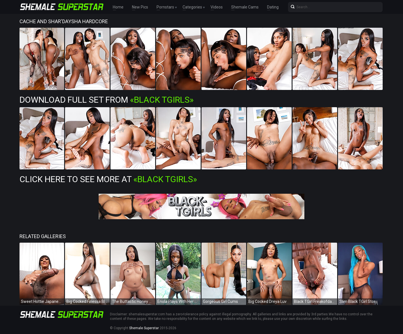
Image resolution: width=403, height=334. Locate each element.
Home (118, 7)
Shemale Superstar (144, 328)
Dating (273, 7)
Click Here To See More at (108, 179)
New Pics (140, 7)
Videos (217, 7)
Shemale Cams (245, 7)
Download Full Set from (107, 100)
